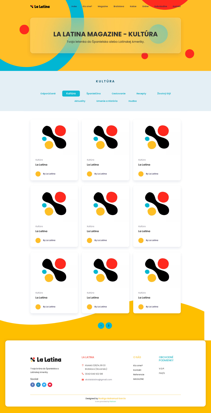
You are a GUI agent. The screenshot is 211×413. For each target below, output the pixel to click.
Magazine (103, 6)
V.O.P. (161, 370)
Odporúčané (48, 95)
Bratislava (119, 6)
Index (74, 6)
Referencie (138, 376)
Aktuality (79, 103)
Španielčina (94, 95)
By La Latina (49, 173)
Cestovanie (118, 95)
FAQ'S (162, 374)
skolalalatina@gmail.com (98, 381)
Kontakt (177, 6)
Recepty (141, 95)
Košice (133, 6)
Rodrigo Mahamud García (112, 398)
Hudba (133, 103)
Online (145, 6)
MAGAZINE (138, 380)
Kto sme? (87, 6)
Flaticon (113, 401)
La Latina (41, 164)
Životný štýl (164, 95)
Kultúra (71, 95)
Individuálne (160, 6)
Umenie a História (107, 103)
